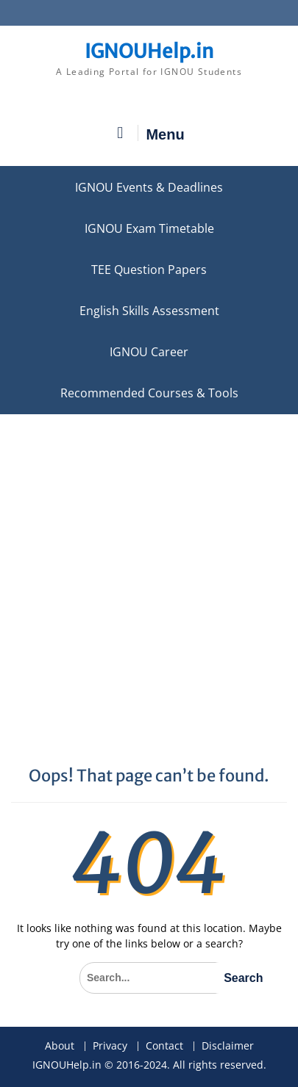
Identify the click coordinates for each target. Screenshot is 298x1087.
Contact (164, 1046)
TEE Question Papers (149, 269)
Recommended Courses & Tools (149, 393)
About (59, 1046)
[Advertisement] (149, 570)
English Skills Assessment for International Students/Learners (149, 310)
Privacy (110, 1046)
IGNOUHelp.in (149, 51)
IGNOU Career (149, 352)
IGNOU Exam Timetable (149, 228)
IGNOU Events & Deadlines (149, 187)
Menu (148, 133)
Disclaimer (228, 1046)
